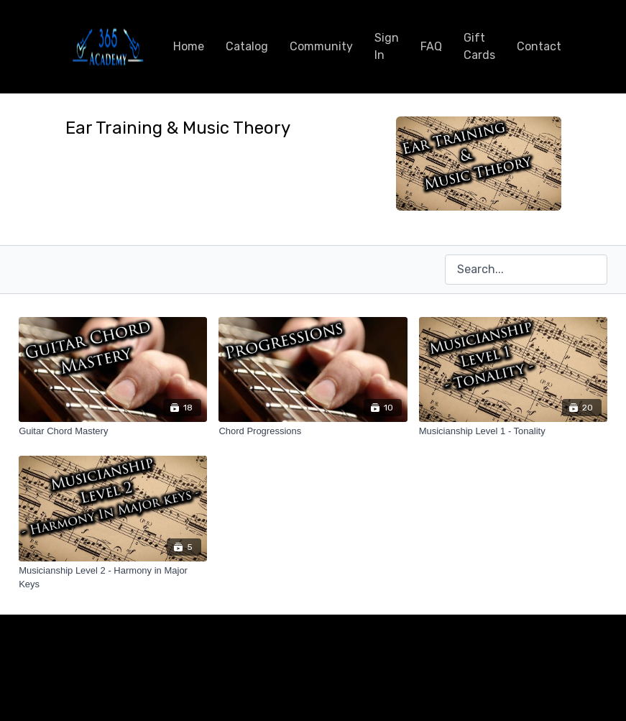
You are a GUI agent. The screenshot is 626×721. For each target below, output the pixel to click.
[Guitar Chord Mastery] (113, 431)
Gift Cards (479, 46)
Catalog (247, 46)
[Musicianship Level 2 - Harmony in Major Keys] (113, 578)
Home (188, 46)
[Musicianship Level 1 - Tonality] (513, 431)
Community (321, 46)
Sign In (386, 46)
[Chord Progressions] (312, 431)
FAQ (431, 46)
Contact (539, 46)
